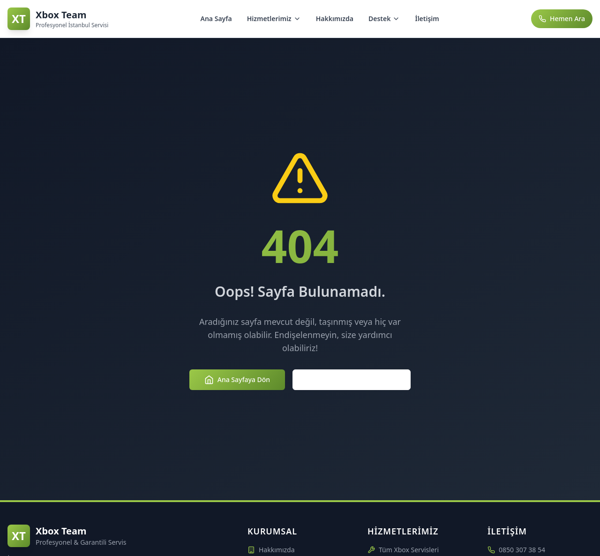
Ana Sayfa (216, 18)
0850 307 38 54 (522, 549)
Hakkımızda (334, 18)
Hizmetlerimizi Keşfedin (351, 379)
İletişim (427, 18)
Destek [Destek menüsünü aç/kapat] (384, 18)
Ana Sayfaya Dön (237, 379)
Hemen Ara (562, 18)
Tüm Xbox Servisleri (403, 549)
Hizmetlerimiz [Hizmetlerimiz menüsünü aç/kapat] (274, 18)
